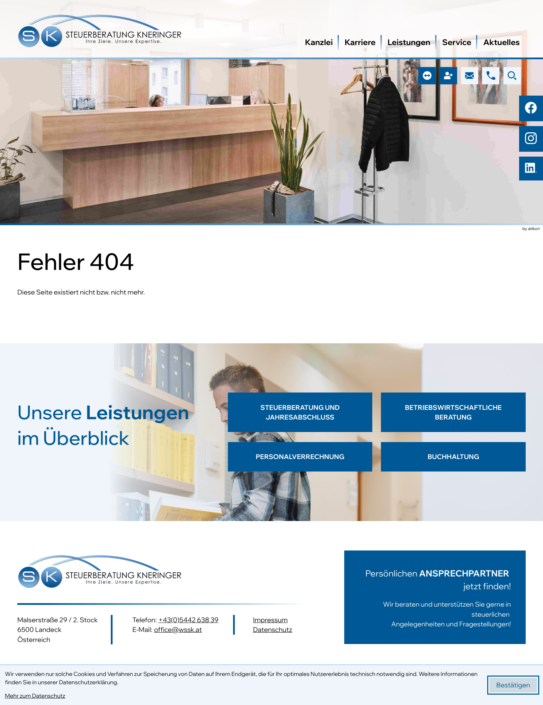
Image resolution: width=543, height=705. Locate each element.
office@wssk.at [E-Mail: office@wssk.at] (178, 629)
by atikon (531, 229)
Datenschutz (272, 629)
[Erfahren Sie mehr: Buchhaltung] (453, 457)
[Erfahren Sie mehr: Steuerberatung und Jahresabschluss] (300, 417)
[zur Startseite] (99, 32)
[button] (490, 75)
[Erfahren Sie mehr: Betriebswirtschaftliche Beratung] (453, 417)
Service (456, 42)
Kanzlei (319, 42)
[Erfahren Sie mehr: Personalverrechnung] (300, 457)
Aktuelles (501, 42)
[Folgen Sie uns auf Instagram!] (531, 138)
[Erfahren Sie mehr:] (425, 597)
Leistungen (409, 42)
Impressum (270, 620)
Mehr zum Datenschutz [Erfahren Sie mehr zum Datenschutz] (35, 696)
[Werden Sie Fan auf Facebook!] (531, 108)
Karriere (360, 42)
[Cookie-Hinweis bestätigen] (513, 685)
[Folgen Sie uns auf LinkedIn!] (531, 169)
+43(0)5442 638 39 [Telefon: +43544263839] (188, 620)
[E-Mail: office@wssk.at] (469, 75)
